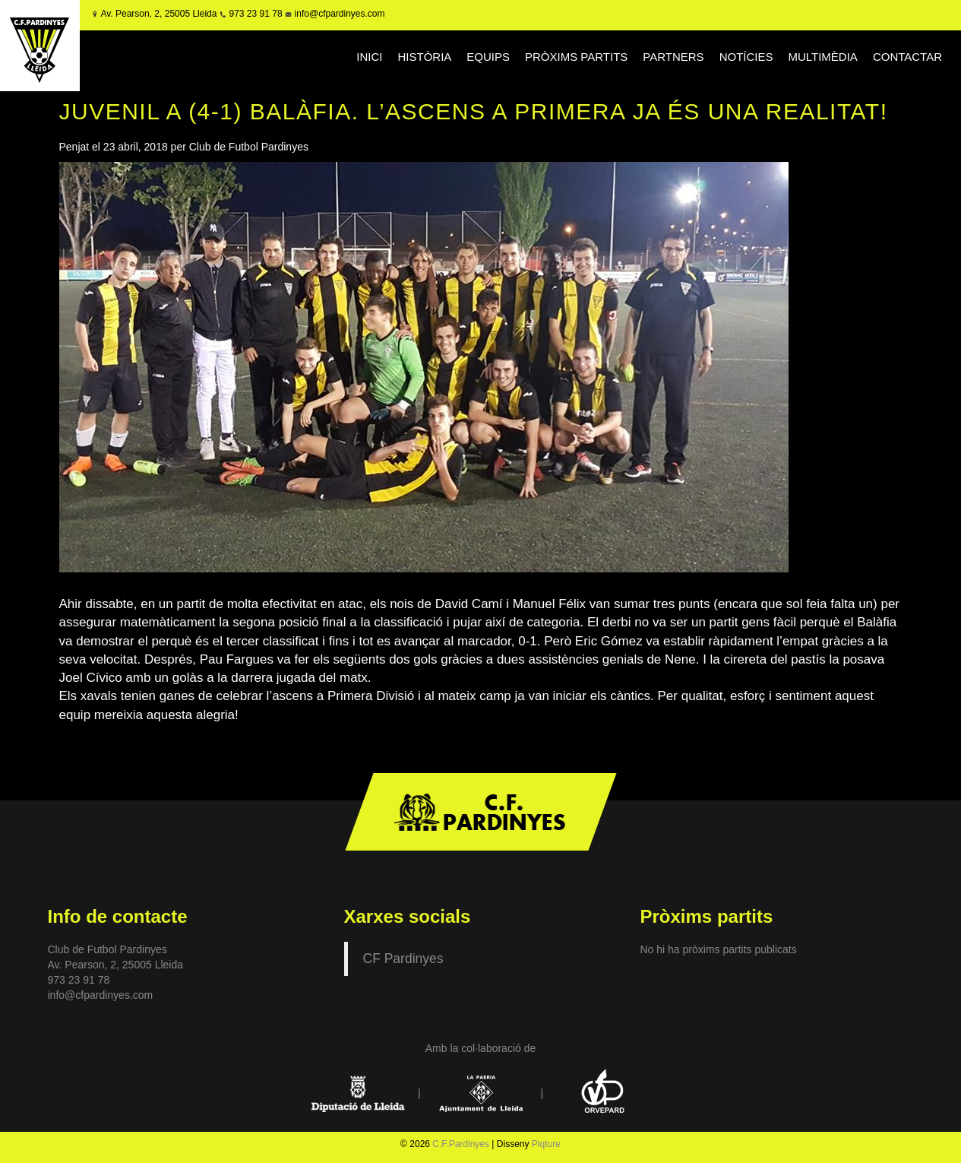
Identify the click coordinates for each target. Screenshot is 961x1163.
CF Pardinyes (403, 958)
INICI (369, 56)
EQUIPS (488, 56)
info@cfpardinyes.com (338, 13)
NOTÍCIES (746, 56)
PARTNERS (673, 56)
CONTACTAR (907, 56)
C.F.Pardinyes (460, 1144)
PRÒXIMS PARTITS (576, 56)
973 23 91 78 (255, 13)
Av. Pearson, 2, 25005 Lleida (158, 13)
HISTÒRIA (424, 56)
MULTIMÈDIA (822, 56)
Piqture (546, 1144)
